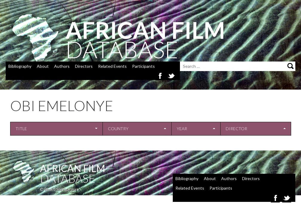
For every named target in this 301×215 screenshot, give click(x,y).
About (43, 66)
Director (236, 128)
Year (182, 128)
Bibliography (19, 66)
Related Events (112, 66)
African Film (72, 168)
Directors (84, 66)
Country (118, 128)
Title (21, 128)
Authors (62, 66)
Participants (143, 66)
